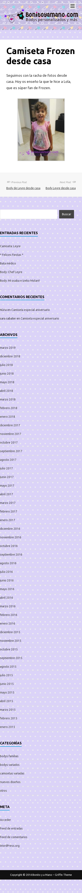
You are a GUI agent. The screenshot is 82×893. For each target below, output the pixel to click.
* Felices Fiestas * (11, 254)
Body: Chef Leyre (11, 272)
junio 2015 (7, 684)
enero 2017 (7, 520)
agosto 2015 (8, 666)
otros (3, 790)
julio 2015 (6, 675)
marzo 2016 (8, 606)
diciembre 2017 (10, 425)
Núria (3, 310)
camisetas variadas (12, 773)
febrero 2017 (8, 511)
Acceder (5, 820)
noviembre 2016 (10, 537)
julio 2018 (6, 365)
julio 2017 (6, 468)
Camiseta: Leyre (10, 246)
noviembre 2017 (10, 434)
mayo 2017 (7, 485)
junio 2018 (7, 373)
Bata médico (8, 263)
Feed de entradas (11, 828)
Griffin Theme (63, 874)
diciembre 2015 (10, 632)
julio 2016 (6, 571)
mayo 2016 (7, 589)
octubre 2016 (9, 546)
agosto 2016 (8, 563)
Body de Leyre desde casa (23, 188)
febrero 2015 (8, 718)
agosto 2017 (8, 459)
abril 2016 (6, 597)
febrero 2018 (8, 408)
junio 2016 (7, 580)
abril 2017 (6, 494)
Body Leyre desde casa (61, 188)
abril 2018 (6, 390)
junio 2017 (7, 477)
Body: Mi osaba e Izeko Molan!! (20, 280)
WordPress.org (10, 845)
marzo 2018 (8, 399)
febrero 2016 (8, 615)
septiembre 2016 (11, 554)
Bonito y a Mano (42, 874)
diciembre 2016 (10, 528)
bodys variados (10, 764)
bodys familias (9, 756)
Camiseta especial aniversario (30, 310)
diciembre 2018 (10, 356)
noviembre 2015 (10, 640)
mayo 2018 (7, 382)
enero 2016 (7, 623)
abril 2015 (6, 701)
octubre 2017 (9, 442)
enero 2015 (7, 727)
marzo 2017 (8, 503)
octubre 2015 (9, 649)
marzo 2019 (8, 347)
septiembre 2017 (11, 451)
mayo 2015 (7, 692)
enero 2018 (7, 416)
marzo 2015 (8, 709)
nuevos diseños (10, 782)
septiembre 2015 (11, 658)
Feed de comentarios (13, 837)
